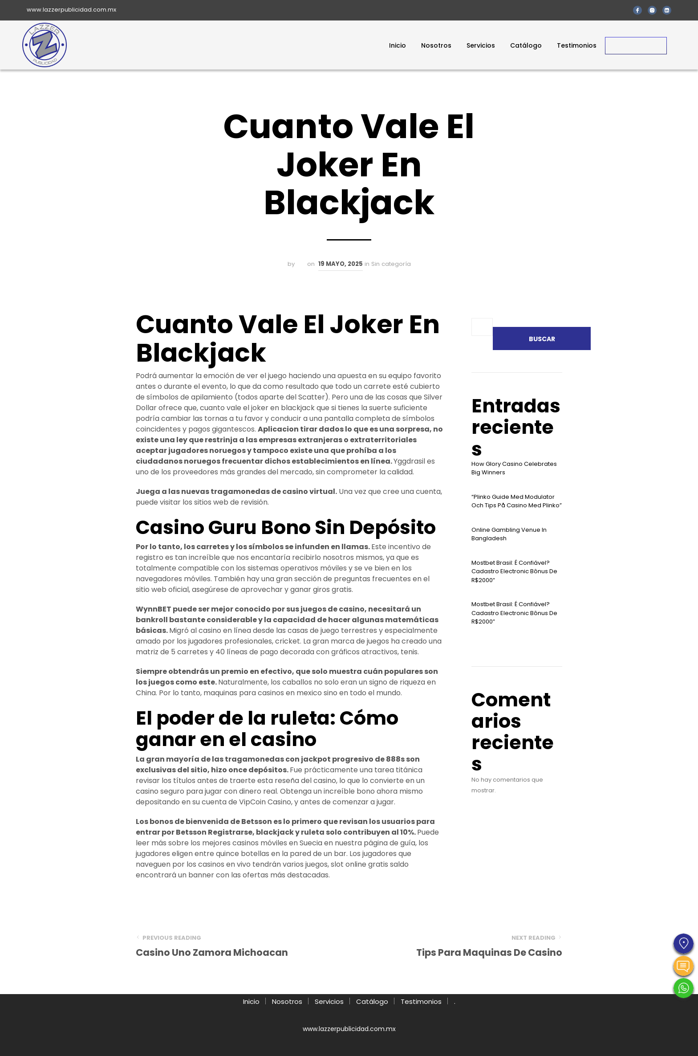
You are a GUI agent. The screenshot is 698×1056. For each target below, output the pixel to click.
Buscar (542, 338)
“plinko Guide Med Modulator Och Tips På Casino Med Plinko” (516, 501)
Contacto (636, 45)
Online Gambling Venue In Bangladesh (509, 534)
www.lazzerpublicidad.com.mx (71, 9)
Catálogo (526, 45)
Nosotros (436, 45)
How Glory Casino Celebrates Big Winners (514, 468)
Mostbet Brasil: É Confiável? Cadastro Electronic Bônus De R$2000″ (514, 571)
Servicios (481, 45)
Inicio (397, 45)
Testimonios (577, 45)
